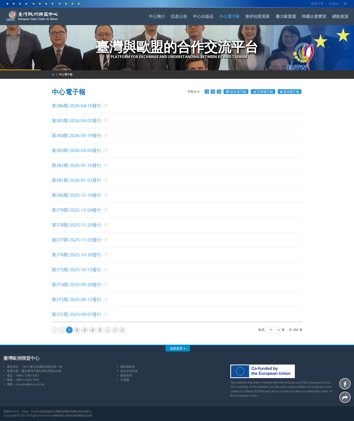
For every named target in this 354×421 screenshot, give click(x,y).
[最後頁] (122, 330)
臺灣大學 (317, 3)
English (334, 3)
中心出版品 (203, 16)
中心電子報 (229, 16)
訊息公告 (179, 16)
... (108, 330)
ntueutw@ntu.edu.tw (30, 384)
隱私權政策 (127, 367)
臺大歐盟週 (286, 16)
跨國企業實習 (314, 16)
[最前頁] (55, 330)
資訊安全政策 (129, 371)
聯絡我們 (126, 375)
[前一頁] (62, 330)
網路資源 (340, 16)
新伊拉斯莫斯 (257, 16)
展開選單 (177, 348)
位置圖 (124, 380)
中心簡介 (157, 16)
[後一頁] (115, 330)
